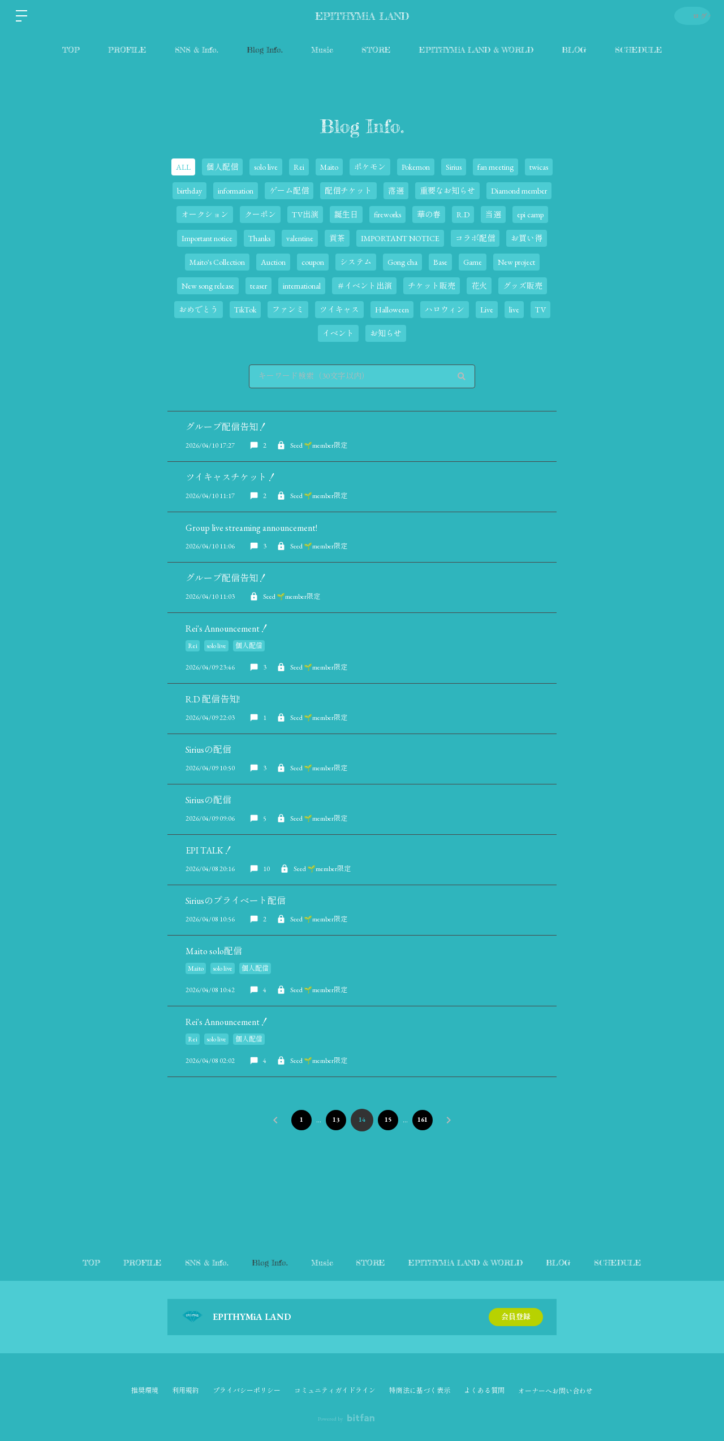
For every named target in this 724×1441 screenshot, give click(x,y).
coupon (312, 262)
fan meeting (495, 167)
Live (486, 310)
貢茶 (337, 238)
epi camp (530, 214)
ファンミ (288, 310)
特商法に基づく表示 (419, 1390)
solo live (266, 167)
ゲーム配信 (289, 191)
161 (426, 1119)
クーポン (260, 214)
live (514, 310)
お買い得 (526, 238)
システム (356, 262)
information (235, 191)
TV (540, 310)
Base (440, 262)
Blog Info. (265, 49)
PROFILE (127, 49)
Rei (299, 167)
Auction (273, 262)
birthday (189, 191)
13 (334, 1119)
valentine (299, 238)
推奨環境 (144, 1390)
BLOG (574, 49)
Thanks (259, 238)
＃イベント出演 (364, 286)
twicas (538, 167)
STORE (376, 49)
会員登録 (516, 1317)
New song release (208, 286)
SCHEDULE (638, 49)
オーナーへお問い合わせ (555, 1391)
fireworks (387, 214)
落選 (396, 191)
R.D (462, 214)
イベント (338, 333)
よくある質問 (484, 1390)
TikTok (245, 310)
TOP (71, 49)
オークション (205, 214)
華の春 (429, 214)
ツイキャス (339, 310)
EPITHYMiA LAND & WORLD (476, 49)
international (302, 286)
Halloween (392, 310)
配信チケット (348, 191)
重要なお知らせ (447, 191)
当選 (493, 214)
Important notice (207, 238)
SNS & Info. (196, 49)
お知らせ (386, 333)
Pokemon (416, 167)
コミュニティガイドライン (335, 1390)
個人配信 (222, 167)
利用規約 (185, 1390)
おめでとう (198, 310)
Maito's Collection (217, 262)
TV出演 (305, 214)
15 (389, 1119)
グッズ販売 (522, 286)
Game (472, 262)
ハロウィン (444, 310)
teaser (258, 286)
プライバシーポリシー (247, 1390)
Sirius (454, 167)
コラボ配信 (475, 238)
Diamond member (519, 191)
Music (322, 49)
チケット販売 (431, 286)
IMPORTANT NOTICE (400, 238)
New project (516, 262)
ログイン (690, 15)
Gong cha (402, 262)
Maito (329, 167)
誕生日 (346, 214)
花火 (479, 286)
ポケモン (370, 167)
